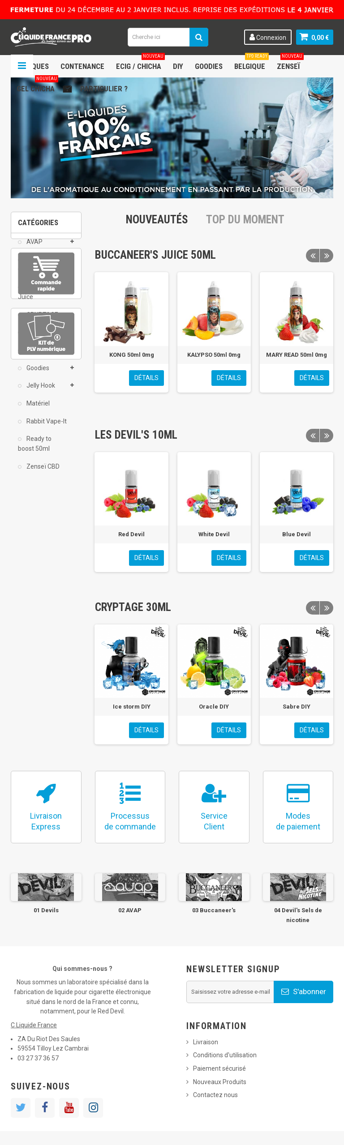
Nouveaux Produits (219, 1081)
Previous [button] (312, 255)
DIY (178, 66)
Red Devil (131, 534)
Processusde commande (130, 821)
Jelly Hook (40, 392)
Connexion (267, 37)
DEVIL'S (36, 338)
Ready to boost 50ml (35, 450)
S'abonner (303, 991)
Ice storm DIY (131, 706)
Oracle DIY (214, 706)
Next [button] (326, 255)
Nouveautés (157, 219)
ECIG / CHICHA (140, 63)
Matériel (37, 410)
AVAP (34, 248)
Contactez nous (215, 1094)
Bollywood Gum (37, 270)
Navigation (22, 66)
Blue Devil (296, 534)
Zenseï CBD (42, 472)
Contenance (82, 66)
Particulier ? (104, 88)
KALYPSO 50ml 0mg (214, 354)
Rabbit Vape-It (46, 427)
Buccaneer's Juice (39, 298)
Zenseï (290, 63)
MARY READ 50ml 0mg (296, 354)
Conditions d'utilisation (225, 1055)
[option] (131, 332)
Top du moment (245, 219)
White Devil (214, 534)
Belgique (251, 63)
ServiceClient (214, 821)
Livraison (205, 1042)
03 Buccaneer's (214, 910)
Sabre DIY (296, 706)
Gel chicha (37, 85)
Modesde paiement (298, 821)
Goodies (209, 66)
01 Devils (46, 910)
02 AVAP (130, 910)
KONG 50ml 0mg (131, 354)
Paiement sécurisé (219, 1068)
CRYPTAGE (41, 321)
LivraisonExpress (46, 821)
